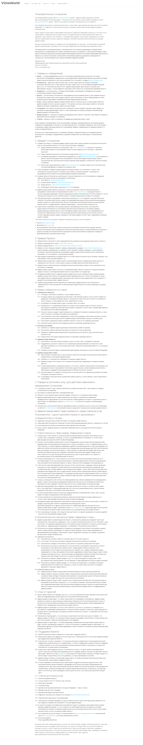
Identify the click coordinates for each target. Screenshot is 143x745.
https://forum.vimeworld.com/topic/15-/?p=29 (68, 246)
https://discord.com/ (47, 223)
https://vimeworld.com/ (63, 18)
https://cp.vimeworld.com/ (65, 182)
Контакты (89, 741)
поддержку (62, 654)
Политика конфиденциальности (85, 713)
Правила (84, 741)
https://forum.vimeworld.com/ (89, 154)
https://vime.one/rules (66, 243)
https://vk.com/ (49, 225)
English (96, 741)
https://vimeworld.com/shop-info (80, 695)
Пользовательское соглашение (71, 741)
